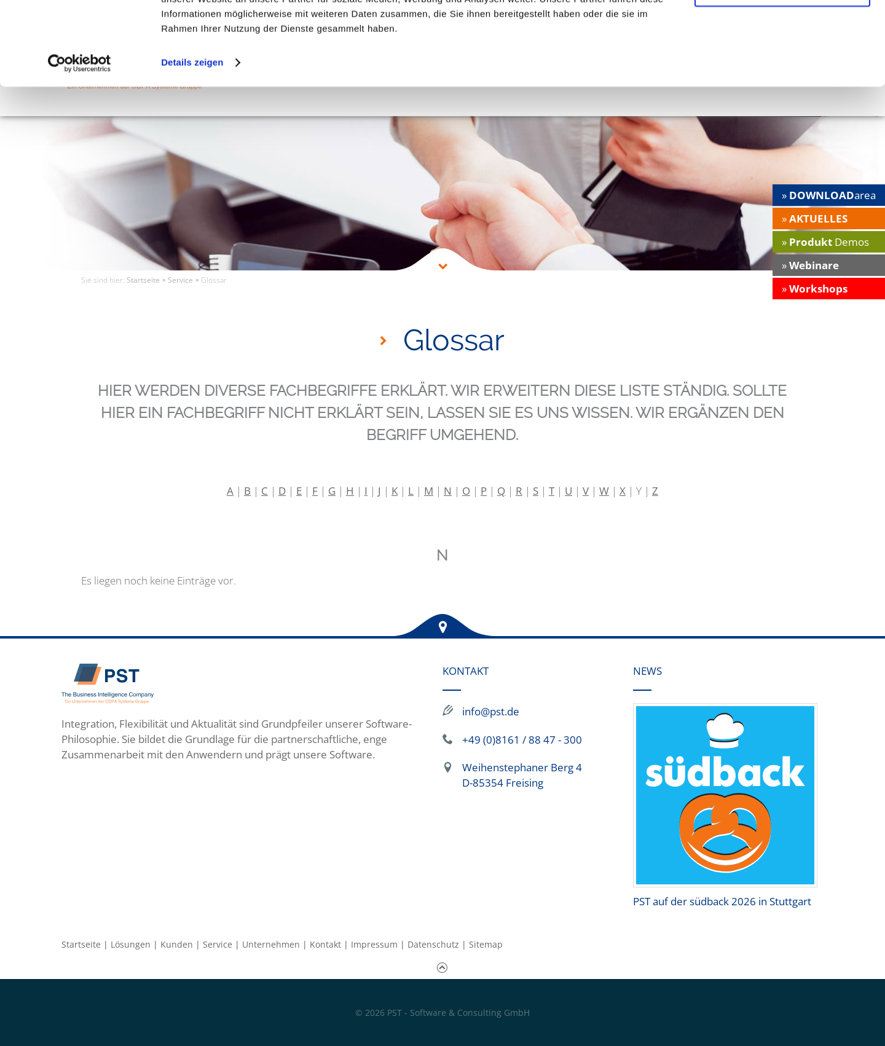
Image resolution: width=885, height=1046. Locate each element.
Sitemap (486, 944)
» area (829, 195)
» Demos (825, 242)
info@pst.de (490, 711)
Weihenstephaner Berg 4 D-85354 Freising (522, 775)
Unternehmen (271, 944)
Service (217, 944)
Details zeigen (192, 137)
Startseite (81, 944)
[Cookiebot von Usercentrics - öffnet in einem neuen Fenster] (79, 137)
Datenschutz (433, 944)
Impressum (374, 944)
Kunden (176, 944)
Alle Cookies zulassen (782, 30)
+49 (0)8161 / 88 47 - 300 (522, 740)
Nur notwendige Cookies (782, 66)
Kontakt (325, 944)
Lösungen (131, 944)
